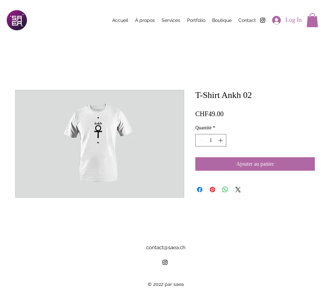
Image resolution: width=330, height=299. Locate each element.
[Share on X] (238, 190)
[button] (312, 20)
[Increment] (221, 140)
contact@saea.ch (166, 247)
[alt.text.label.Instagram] (262, 20)
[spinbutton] (211, 140)
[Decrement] (200, 140)
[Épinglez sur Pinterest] (212, 190)
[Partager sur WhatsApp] (225, 190)
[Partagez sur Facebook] (200, 190)
